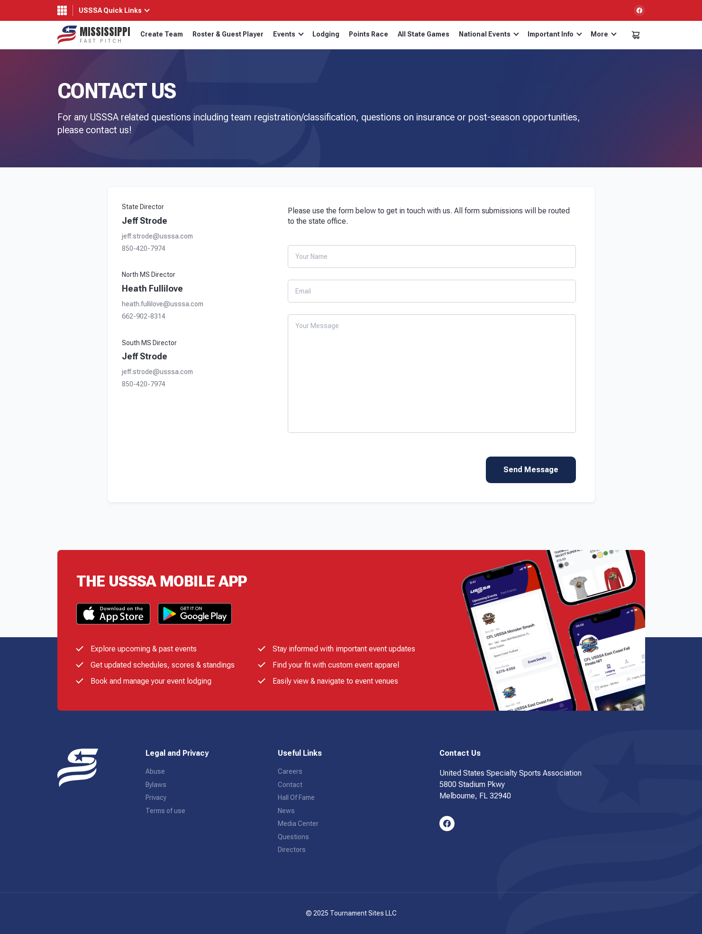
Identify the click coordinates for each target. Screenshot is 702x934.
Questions (293, 837)
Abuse (155, 771)
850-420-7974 (143, 248)
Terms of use (165, 811)
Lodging (325, 34)
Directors (292, 849)
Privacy (156, 797)
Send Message (530, 469)
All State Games (423, 34)
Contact (290, 784)
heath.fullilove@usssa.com (162, 304)
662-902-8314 (143, 316)
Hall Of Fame (296, 797)
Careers (290, 771)
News (286, 811)
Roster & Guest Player (228, 34)
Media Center (298, 823)
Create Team (161, 34)
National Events (489, 34)
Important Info (555, 34)
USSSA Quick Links (110, 10)
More (604, 34)
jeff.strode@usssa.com (157, 236)
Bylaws (156, 784)
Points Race (368, 34)
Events (288, 34)
